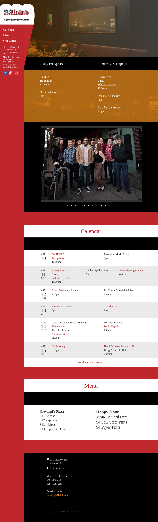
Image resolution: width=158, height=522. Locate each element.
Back (44, 165)
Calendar (8, 29)
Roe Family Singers (62, 306)
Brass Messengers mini (109, 107)
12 (114, 205)
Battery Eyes (104, 77)
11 (110, 205)
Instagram (11, 73)
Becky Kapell (111, 326)
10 (105, 205)
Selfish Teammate (107, 84)
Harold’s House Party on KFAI (119, 346)
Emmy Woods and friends (65, 290)
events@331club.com (11, 67)
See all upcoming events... (91, 362)
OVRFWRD (46, 77)
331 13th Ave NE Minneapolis (13, 48)
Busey (101, 80)
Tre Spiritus (46, 80)
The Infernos (58, 326)
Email (16, 73)
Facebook (5, 73)
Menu (6, 35)
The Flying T (111, 306)
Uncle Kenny (59, 346)
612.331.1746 (12, 52)
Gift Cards (9, 40)
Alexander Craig (60, 334)
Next (139, 165)
